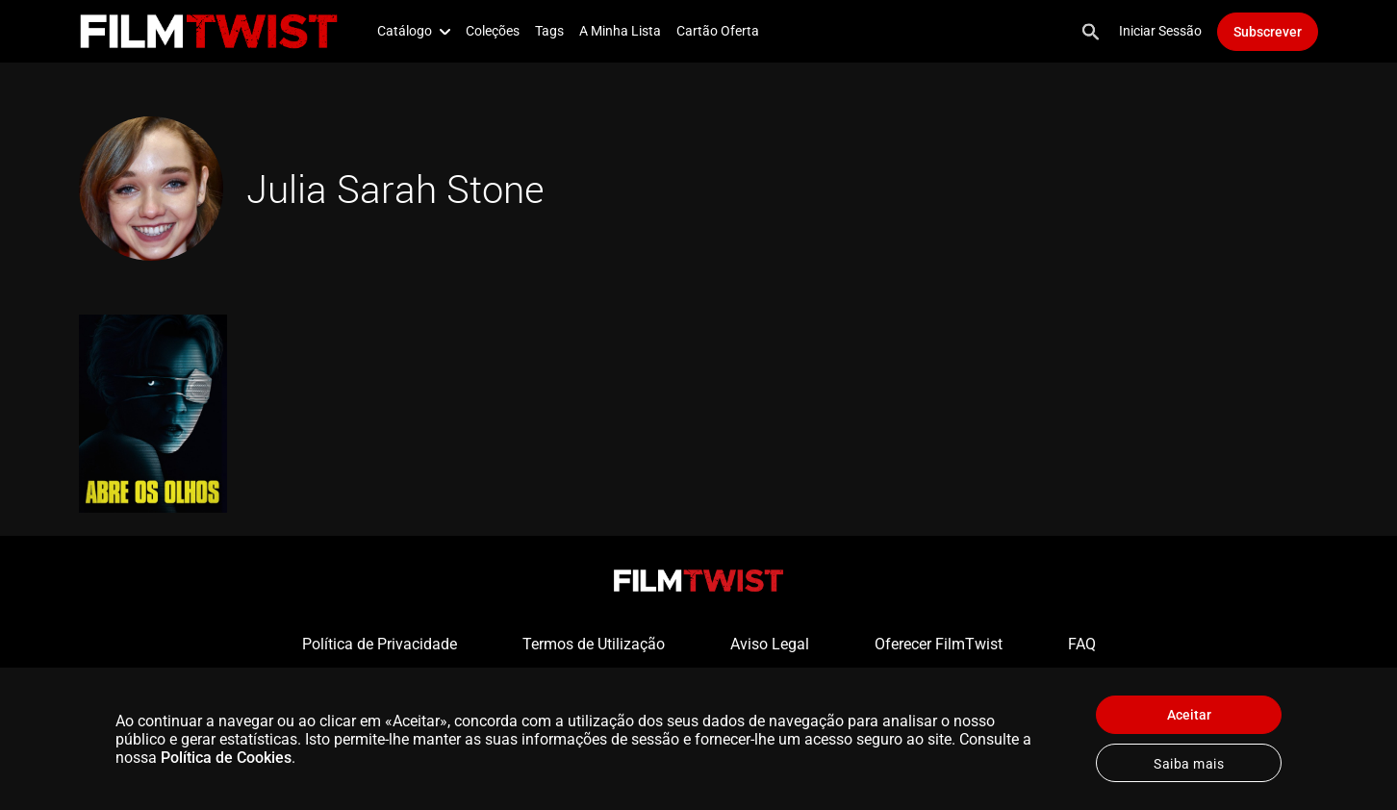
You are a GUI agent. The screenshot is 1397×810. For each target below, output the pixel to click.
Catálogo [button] (413, 30)
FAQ (1082, 644)
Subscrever (1267, 31)
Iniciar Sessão (1160, 30)
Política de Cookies (226, 757)
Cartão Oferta (717, 30)
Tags (549, 30)
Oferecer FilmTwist (939, 644)
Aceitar (1189, 714)
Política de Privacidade (379, 644)
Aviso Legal (769, 644)
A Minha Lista (620, 30)
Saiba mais (1189, 764)
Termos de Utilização (593, 644)
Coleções (493, 30)
